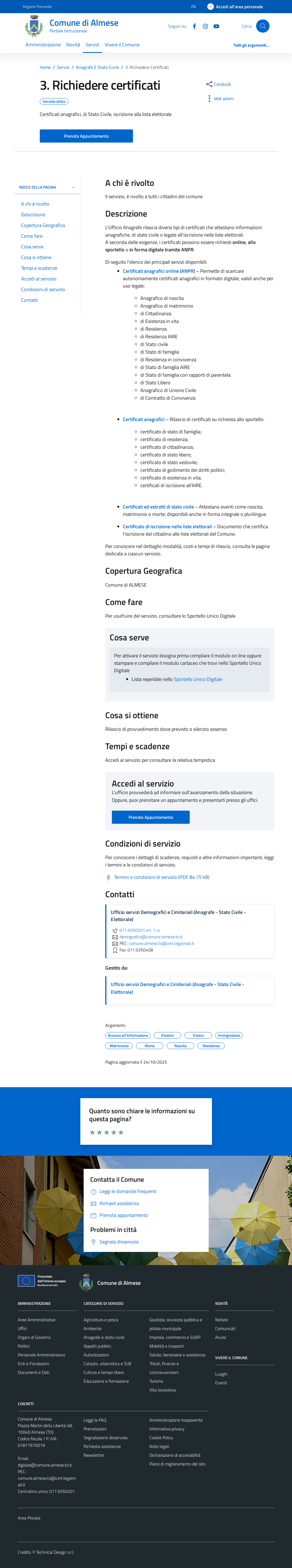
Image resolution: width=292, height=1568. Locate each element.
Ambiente (92, 1328)
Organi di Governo (34, 1337)
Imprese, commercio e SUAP (174, 1337)
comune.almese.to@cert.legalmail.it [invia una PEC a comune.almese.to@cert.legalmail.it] (161, 943)
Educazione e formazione (106, 1381)
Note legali (159, 1446)
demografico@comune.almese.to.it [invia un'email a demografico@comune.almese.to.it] (147, 936)
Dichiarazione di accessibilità (174, 1455)
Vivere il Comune (122, 44)
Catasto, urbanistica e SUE (108, 1363)
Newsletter (94, 1455)
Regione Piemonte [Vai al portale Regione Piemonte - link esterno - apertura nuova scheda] (37, 6)
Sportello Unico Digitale (198, 679)
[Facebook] (192, 25)
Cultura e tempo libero (104, 1372)
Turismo (156, 1381)
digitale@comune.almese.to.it (45, 1465)
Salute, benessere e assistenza (177, 1354)
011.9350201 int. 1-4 (135, 930)
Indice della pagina (47, 187)
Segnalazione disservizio (105, 1437)
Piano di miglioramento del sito (177, 1464)
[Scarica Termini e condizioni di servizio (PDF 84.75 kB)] (157, 877)
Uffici (22, 1328)
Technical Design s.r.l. (55, 1552)
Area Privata (29, 1518)
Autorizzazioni (96, 1354)
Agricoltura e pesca (101, 1319)
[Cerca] (262, 26)
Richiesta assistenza (102, 1446)
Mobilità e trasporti (166, 1346)
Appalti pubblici (97, 1346)
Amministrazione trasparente (176, 1420)
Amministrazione (43, 44)
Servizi (92, 44)
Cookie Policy (161, 1437)
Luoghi (221, 1374)
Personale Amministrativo (41, 1354)
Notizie (221, 1319)
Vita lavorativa (162, 1390)
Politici (24, 1346)
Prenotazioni (95, 1428)
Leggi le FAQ (95, 1420)
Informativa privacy (167, 1428)
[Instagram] (203, 25)
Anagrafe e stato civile (104, 1337)
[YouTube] (214, 25)
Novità (73, 44)
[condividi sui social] (218, 84)
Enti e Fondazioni (33, 1363)
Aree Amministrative (36, 1319)
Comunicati (225, 1328)
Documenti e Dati (33, 1372)
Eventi (221, 1382)
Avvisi (220, 1337)
